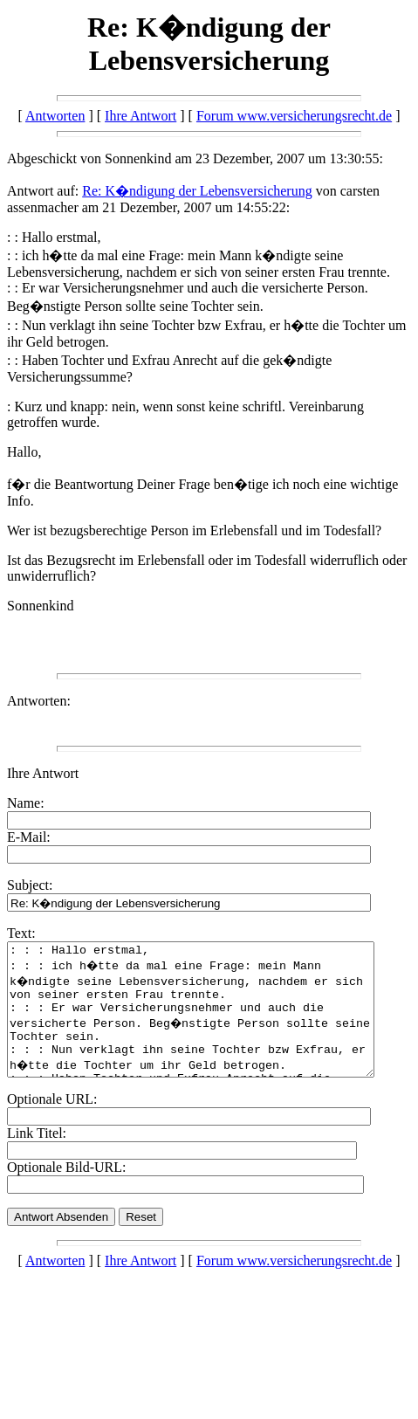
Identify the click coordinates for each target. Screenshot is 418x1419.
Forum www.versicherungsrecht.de (294, 115)
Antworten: (39, 700)
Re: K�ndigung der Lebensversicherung (197, 190)
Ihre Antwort (140, 115)
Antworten (55, 115)
